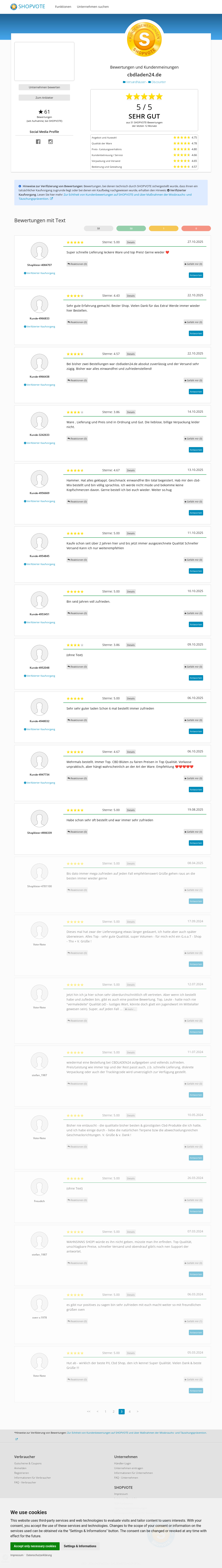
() (193, 264)
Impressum (16, 1555)
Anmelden (20, 1468)
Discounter (157, 82)
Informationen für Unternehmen (133, 1473)
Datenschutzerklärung (39, 1555)
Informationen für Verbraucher (32, 1477)
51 (98, 228)
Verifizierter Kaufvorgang (39, 273)
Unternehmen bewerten (44, 87)
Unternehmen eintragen (128, 1468)
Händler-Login (122, 1463)
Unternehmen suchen (93, 7)
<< (88, 1411)
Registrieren (21, 1473)
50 (131, 228)
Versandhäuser (134, 82)
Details (131, 242)
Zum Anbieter (44, 98)
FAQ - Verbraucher (25, 1482)
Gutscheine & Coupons (28, 1463)
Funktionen (63, 7)
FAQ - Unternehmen (126, 1477)
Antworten (196, 275)
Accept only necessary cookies (35, 1546)
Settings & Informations (80, 1546)
